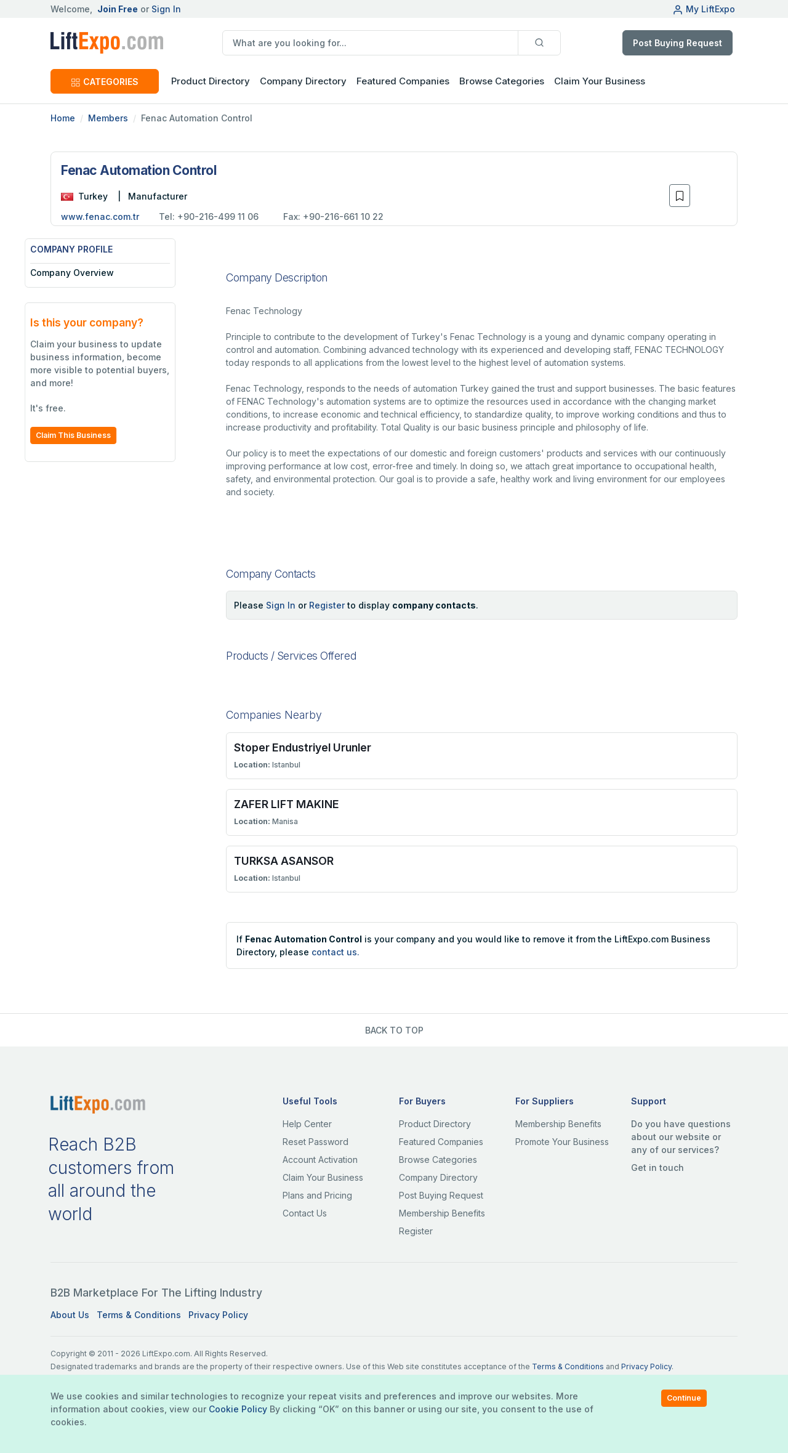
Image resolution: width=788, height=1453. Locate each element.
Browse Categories (501, 81)
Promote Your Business (562, 1141)
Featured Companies (402, 81)
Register (327, 605)
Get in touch (657, 1167)
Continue (684, 1397)
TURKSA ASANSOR (284, 860)
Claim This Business (99, 435)
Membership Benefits (442, 1213)
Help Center (307, 1124)
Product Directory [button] (210, 81)
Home (62, 118)
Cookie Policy (238, 1409)
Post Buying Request (677, 43)
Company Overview (98, 272)
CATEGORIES (105, 81)
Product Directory (435, 1124)
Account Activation (320, 1159)
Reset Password (315, 1141)
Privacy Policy (218, 1314)
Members (108, 118)
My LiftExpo (703, 9)
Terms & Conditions (139, 1314)
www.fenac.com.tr (100, 216)
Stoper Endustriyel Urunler (302, 747)
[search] (370, 42)
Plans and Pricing (317, 1195)
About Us (69, 1314)
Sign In (166, 9)
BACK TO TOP (394, 1030)
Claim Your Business (599, 81)
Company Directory (303, 81)
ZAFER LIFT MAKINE (286, 804)
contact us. (336, 952)
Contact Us (305, 1213)
